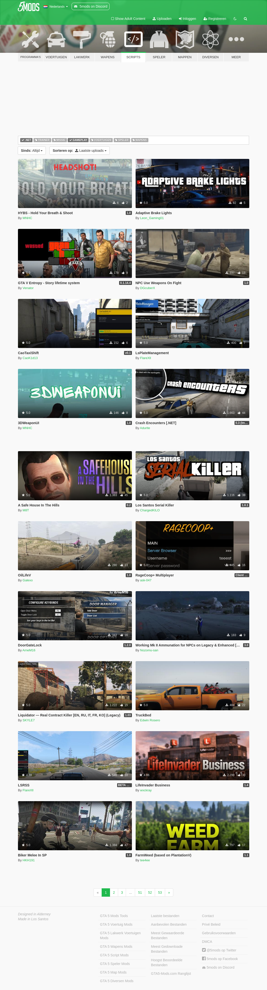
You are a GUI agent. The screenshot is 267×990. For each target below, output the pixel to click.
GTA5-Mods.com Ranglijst (171, 974)
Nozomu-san (149, 650)
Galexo (28, 580)
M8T (26, 510)
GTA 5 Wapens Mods (116, 946)
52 (150, 892)
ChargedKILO (150, 510)
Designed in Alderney (34, 914)
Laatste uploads (80, 151)
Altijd (32, 151)
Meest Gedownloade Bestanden (167, 949)
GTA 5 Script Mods (114, 955)
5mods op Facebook (220, 959)
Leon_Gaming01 (152, 218)
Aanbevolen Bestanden (169, 924)
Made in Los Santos (33, 919)
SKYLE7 (29, 720)
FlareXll (145, 358)
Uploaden (162, 19)
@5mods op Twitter (219, 950)
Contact (208, 916)
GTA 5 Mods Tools (114, 916)
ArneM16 (28, 650)
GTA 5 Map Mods (113, 972)
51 (140, 892)
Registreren (215, 19)
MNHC (27, 218)
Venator (28, 288)
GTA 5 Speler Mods (115, 964)
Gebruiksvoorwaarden (219, 933)
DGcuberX (147, 288)
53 (160, 892)
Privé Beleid (211, 924)
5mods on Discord (218, 967)
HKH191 (29, 860)
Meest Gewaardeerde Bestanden (167, 935)
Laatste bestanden (165, 916)
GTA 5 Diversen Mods (116, 981)
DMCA (207, 942)
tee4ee (145, 860)
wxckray (146, 790)
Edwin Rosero (150, 720)
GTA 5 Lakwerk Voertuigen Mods (120, 935)
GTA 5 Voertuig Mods (116, 924)
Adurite (145, 428)
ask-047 (145, 580)
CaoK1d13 (30, 358)
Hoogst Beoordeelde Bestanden (167, 962)
